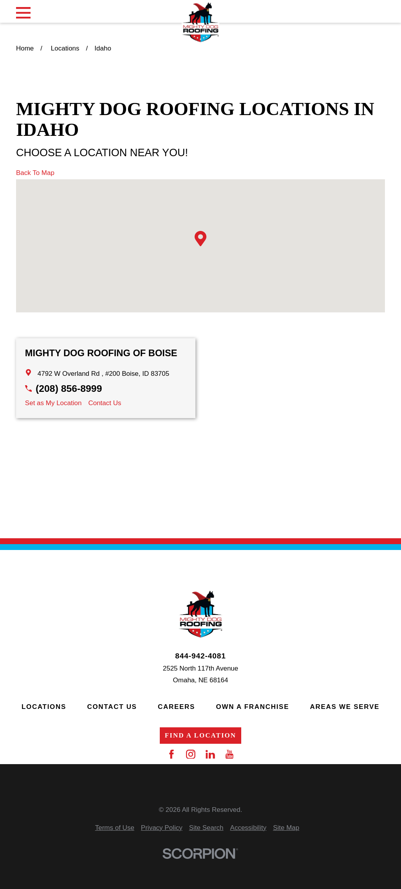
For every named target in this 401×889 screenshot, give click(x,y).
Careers (176, 706)
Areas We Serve (344, 706)
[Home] (200, 22)
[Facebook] (171, 754)
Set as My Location (53, 403)
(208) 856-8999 (69, 388)
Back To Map (35, 173)
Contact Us (104, 403)
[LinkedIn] (210, 754)
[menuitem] (114, 828)
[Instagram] (190, 754)
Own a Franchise (252, 706)
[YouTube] (229, 754)
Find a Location (200, 735)
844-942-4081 (200, 656)
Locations (44, 706)
